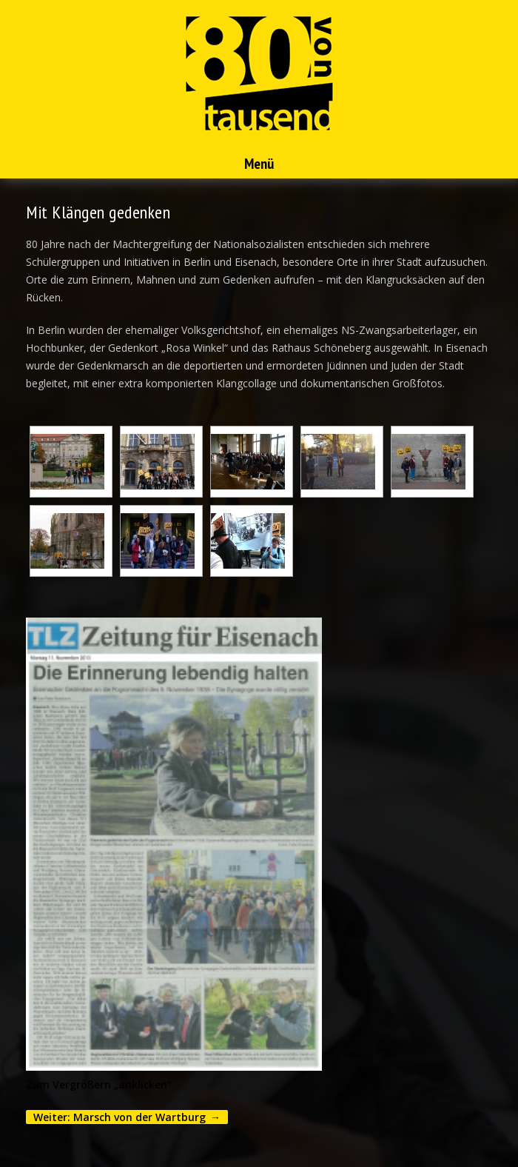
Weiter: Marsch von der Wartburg (119, 1117)
